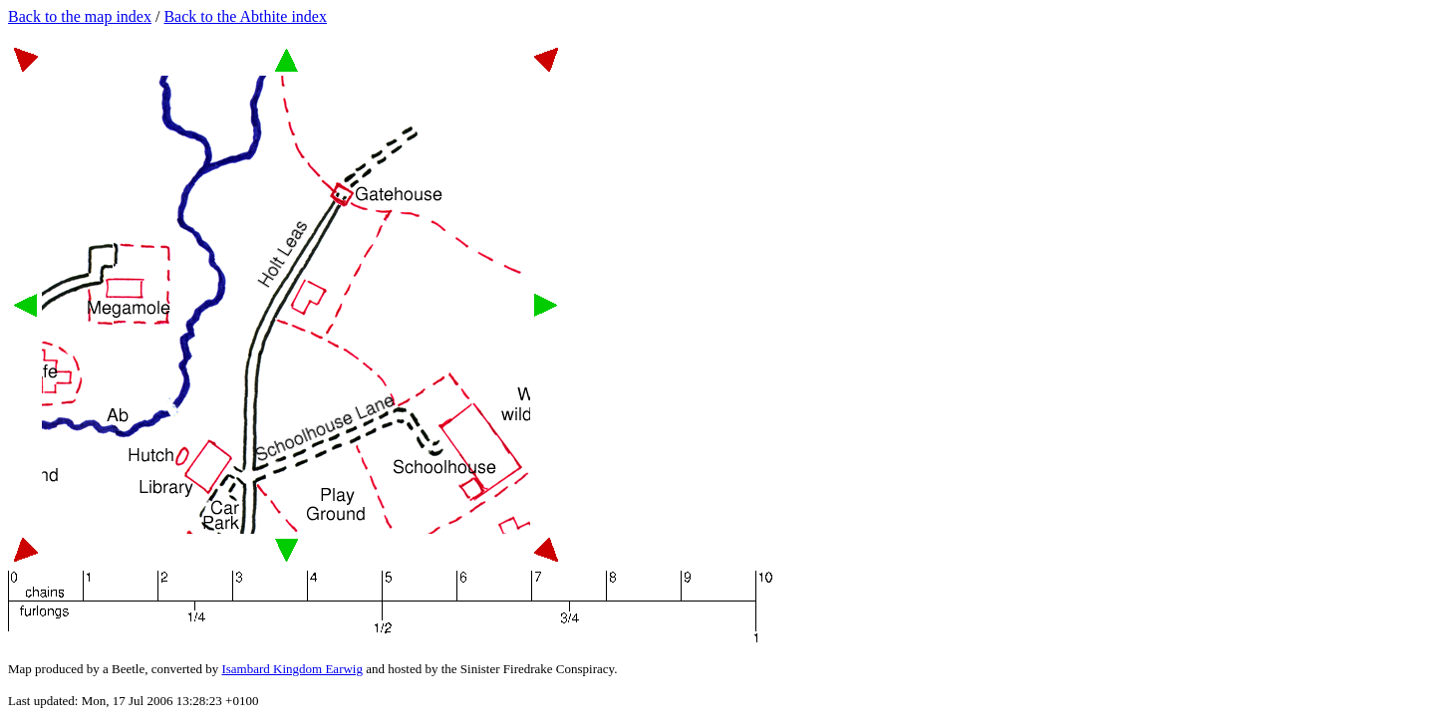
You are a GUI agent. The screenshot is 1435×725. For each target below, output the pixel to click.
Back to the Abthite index (245, 16)
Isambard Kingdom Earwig (292, 668)
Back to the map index (79, 16)
